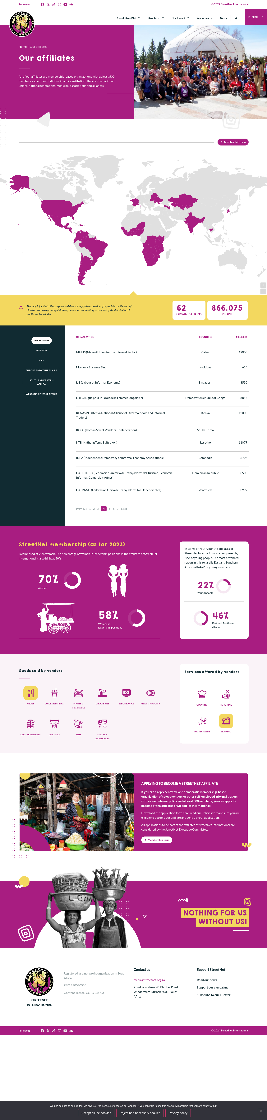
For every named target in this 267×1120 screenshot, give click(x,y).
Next (124, 508)
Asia (41, 360)
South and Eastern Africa (41, 382)
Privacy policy (178, 1113)
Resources (204, 18)
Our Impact (180, 18)
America (41, 350)
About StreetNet (128, 18)
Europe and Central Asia (41, 370)
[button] (236, 18)
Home (23, 46)
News (223, 18)
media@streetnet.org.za (149, 980)
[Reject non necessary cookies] (261, 1110)
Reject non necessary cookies (140, 1113)
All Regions (41, 340)
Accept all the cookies (96, 1113)
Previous (81, 508)
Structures (156, 18)
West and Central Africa (41, 394)
